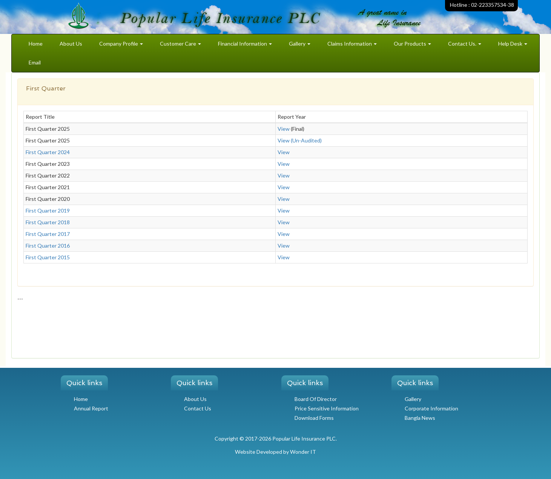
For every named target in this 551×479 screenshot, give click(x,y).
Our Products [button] (412, 43)
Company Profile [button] (121, 43)
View (284, 128)
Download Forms (314, 418)
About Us (71, 43)
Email (35, 62)
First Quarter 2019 (48, 210)
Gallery (413, 399)
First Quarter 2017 (48, 234)
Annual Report (91, 408)
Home (36, 43)
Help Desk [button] (512, 43)
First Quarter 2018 (48, 222)
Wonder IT (303, 451)
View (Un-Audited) (300, 140)
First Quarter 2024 (48, 152)
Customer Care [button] (180, 43)
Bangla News (420, 418)
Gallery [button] (299, 43)
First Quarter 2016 (48, 245)
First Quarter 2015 (48, 257)
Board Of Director (316, 399)
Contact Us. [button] (464, 43)
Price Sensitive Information (327, 408)
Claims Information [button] (352, 43)
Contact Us (197, 408)
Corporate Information (431, 408)
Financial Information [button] (245, 43)
